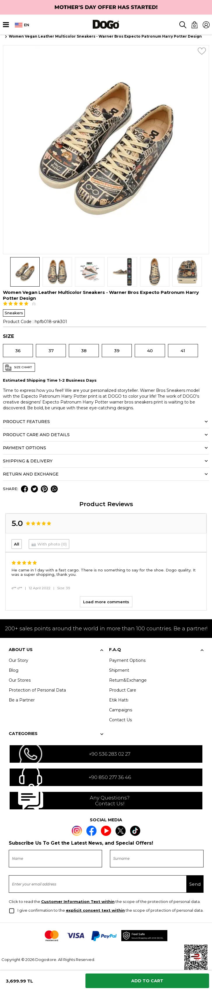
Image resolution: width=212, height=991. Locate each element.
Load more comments (106, 601)
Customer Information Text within (78, 901)
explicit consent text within (95, 910)
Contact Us (120, 719)
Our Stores (20, 680)
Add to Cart (147, 980)
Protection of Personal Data (37, 690)
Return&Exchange (128, 680)
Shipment (119, 670)
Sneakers (14, 313)
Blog (13, 670)
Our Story (18, 660)
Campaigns (120, 710)
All (16, 544)
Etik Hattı (118, 700)
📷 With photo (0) (49, 544)
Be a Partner (22, 700)
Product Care (122, 690)
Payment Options (127, 660)
